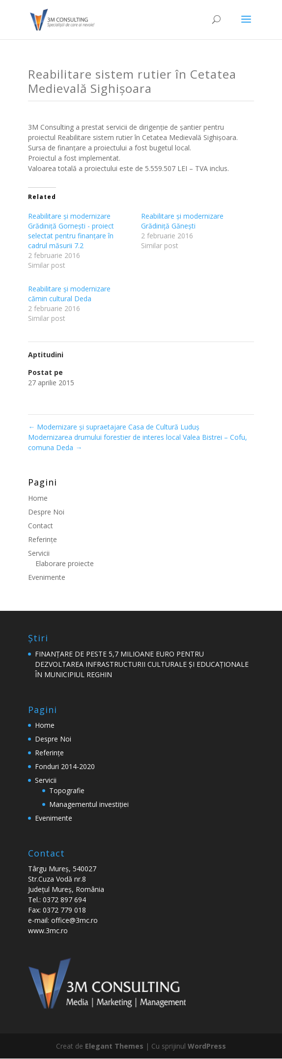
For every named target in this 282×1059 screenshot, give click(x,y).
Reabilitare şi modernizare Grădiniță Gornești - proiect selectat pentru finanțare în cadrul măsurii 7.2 (71, 230)
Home (38, 498)
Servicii (39, 553)
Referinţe (42, 539)
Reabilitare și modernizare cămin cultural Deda (69, 293)
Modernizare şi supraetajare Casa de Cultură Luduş (113, 426)
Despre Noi (46, 511)
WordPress (207, 1046)
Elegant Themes (114, 1046)
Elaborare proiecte (64, 563)
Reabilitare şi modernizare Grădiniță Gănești (182, 220)
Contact (40, 525)
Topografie (67, 790)
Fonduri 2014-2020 (65, 766)
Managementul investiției (89, 804)
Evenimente (46, 577)
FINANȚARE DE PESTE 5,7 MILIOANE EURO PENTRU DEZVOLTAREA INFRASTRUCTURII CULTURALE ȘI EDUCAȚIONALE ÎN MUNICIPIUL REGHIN (142, 664)
